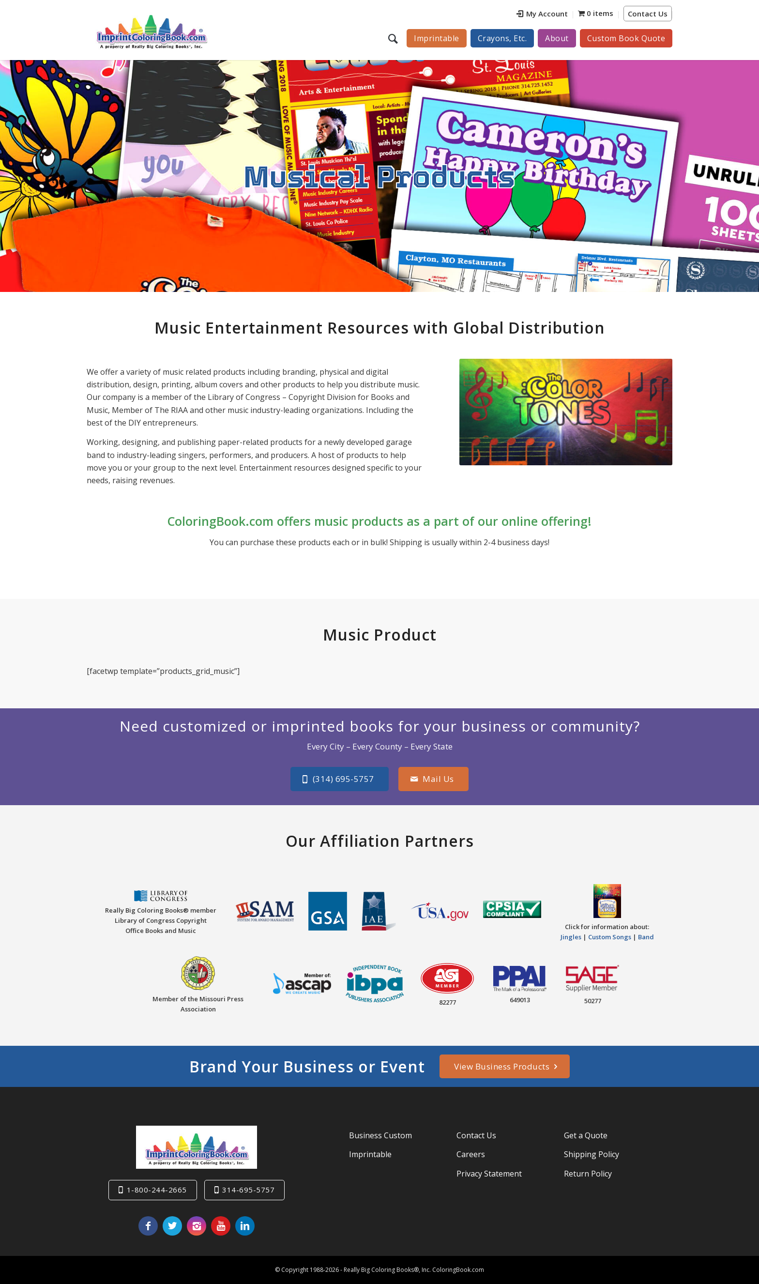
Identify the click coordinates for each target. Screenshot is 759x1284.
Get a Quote (585, 1135)
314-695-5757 (248, 1189)
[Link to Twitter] (172, 1226)
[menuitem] (542, 14)
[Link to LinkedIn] (245, 1226)
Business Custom (380, 1135)
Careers (470, 1154)
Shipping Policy (591, 1154)
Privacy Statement (489, 1173)
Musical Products (379, 175)
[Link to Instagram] (196, 1226)
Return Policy (588, 1173)
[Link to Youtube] (220, 1226)
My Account (542, 13)
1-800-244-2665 (157, 1189)
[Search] (394, 38)
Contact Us (648, 13)
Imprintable (370, 1154)
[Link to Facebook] (148, 1226)
